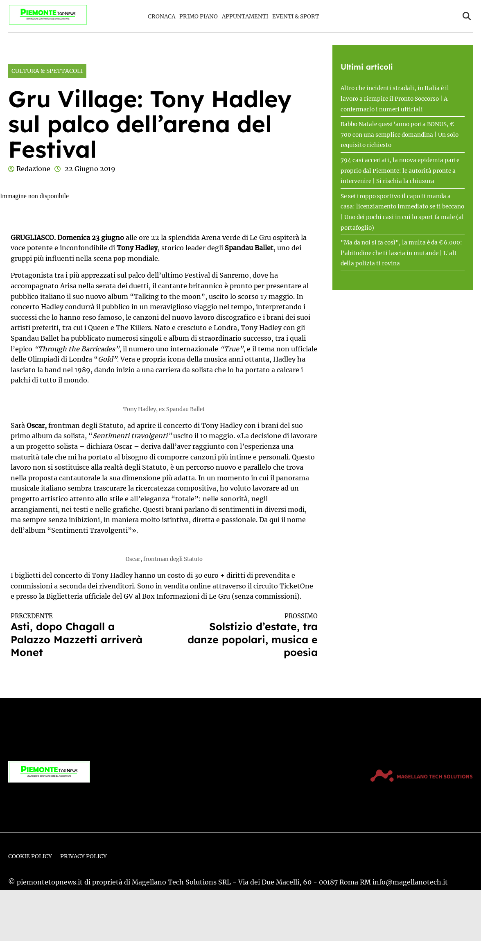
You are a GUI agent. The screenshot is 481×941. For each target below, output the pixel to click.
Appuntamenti (245, 16)
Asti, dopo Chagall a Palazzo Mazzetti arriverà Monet (80, 635)
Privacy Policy (83, 856)
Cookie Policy (30, 856)
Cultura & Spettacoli (47, 71)
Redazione (33, 169)
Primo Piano (198, 16)
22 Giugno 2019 (90, 169)
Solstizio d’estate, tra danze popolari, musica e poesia (248, 635)
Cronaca (161, 16)
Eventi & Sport (295, 16)
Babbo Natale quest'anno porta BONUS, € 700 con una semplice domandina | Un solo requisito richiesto (399, 135)
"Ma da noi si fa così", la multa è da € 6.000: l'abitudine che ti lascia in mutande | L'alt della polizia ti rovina (401, 253)
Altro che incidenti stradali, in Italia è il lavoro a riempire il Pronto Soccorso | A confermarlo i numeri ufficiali (395, 99)
